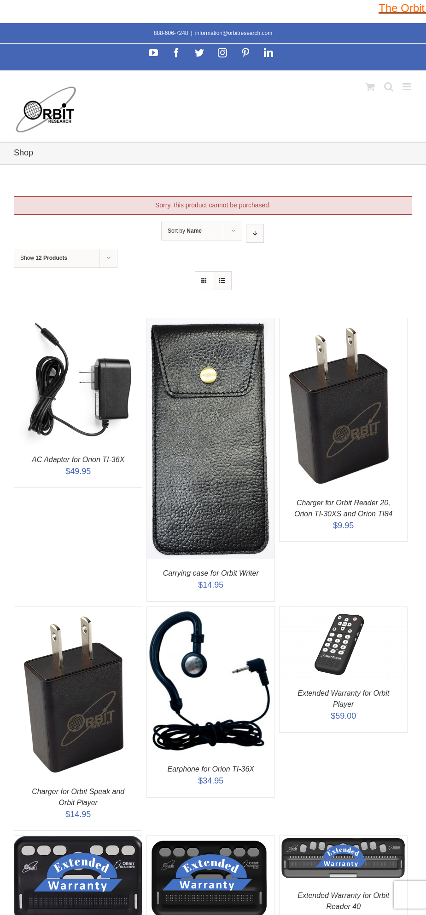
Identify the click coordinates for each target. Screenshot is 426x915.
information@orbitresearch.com (234, 33)
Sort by (185, 231)
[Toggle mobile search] (388, 87)
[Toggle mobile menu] (407, 87)
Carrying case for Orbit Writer (211, 573)
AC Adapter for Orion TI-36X (78, 459)
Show (43, 258)
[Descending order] (255, 233)
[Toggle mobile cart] (370, 87)
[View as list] (222, 281)
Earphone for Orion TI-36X (210, 769)
